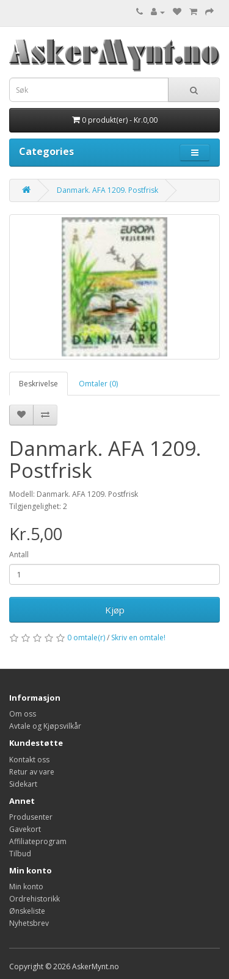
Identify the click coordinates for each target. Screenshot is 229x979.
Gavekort (25, 829)
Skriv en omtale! (138, 637)
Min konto (26, 886)
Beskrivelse (38, 383)
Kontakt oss (29, 759)
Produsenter (31, 817)
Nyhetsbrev (29, 923)
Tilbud (20, 853)
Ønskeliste (27, 911)
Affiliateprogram (38, 841)
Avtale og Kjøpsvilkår (45, 726)
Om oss (22, 714)
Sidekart (23, 784)
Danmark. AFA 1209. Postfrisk (107, 190)
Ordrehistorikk (34, 899)
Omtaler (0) (98, 383)
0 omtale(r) (86, 637)
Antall (19, 554)
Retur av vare (31, 772)
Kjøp (115, 610)
